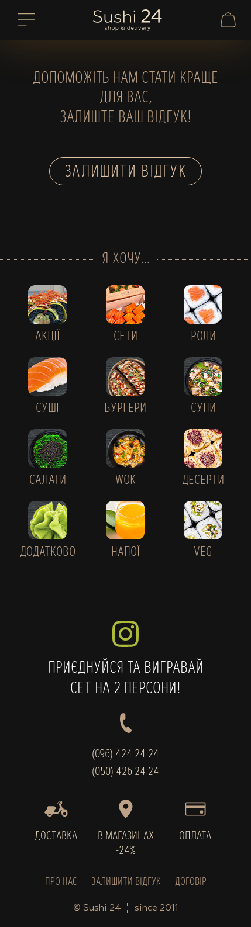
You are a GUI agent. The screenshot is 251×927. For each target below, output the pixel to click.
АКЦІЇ (47, 337)
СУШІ (47, 409)
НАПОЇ (125, 552)
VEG (203, 552)
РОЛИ (203, 337)
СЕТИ (125, 337)
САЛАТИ (47, 480)
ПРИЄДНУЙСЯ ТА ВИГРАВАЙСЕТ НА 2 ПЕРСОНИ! (125, 659)
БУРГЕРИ (125, 409)
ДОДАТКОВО (47, 552)
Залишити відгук (125, 172)
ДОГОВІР (191, 882)
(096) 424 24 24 (125, 754)
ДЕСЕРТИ (203, 480)
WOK (125, 480)
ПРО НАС (61, 882)
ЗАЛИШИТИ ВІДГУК (126, 882)
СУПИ (203, 409)
